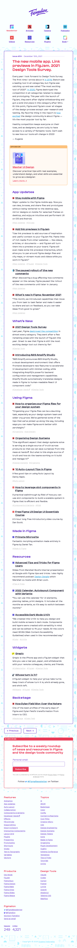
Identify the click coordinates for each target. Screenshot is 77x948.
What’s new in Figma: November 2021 (38, 294)
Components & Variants (14, 813)
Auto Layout (9, 807)
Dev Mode (8, 875)
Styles (6, 849)
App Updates (9, 804)
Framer (43, 884)
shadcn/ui (44, 893)
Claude (43, 875)
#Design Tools (41, 264)
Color (42, 810)
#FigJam (30, 264)
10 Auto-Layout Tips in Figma (33, 469)
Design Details (42, 577)
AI (41, 801)
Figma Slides (9, 893)
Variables (8, 855)
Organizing (45, 843)
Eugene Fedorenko (46, 942)
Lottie (43, 887)
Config (43, 813)
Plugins (7, 837)
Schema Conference (49, 852)
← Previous (13, 731)
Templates (44, 855)
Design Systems (47, 831)
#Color (15, 639)
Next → (30, 731)
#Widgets (16, 690)
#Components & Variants (23, 505)
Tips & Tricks (45, 858)
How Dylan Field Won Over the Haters (38, 703)
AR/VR (43, 804)
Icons (42, 837)
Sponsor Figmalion (12, 916)
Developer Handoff (12, 816)
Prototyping (9, 843)
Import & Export (11, 828)
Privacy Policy (52, 774)
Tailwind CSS (45, 896)
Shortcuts (8, 846)
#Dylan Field (29, 719)
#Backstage (17, 719)
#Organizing (17, 432)
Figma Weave (9, 896)
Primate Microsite (27, 537)
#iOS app (30, 223)
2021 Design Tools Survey (31, 327)
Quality (43, 849)
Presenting (9, 840)
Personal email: (20, 760)
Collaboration (10, 810)
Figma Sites (9, 890)
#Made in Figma (19, 549)
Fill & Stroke (9, 822)
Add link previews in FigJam (32, 229)
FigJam (7, 878)
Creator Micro (46, 822)
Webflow (44, 899)
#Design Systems (20, 463)
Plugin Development (49, 846)
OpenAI (43, 890)
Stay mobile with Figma (29, 198)
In (31, 90)
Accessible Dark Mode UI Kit (32, 614)
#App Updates (18, 223)
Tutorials (44, 861)
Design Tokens (46, 834)
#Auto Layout (18, 481)
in (48, 80)
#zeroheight (30, 432)
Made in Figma (46, 840)
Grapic (19, 653)
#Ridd (38, 505)
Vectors (7, 858)
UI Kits (43, 864)
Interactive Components (14, 831)
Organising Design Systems (32, 438)
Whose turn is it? (26, 675)
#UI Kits (23, 639)
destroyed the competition (44, 331)
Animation (8, 801)
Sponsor (16, 147)
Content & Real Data (49, 816)
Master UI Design (23, 167)
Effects (7, 819)
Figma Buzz (8, 881)
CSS (42, 825)
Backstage (45, 807)
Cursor (43, 881)
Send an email (10, 919)
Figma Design (9, 884)
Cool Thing (44, 819)
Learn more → (20, 181)
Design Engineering (48, 828)
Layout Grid (9, 834)
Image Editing (10, 825)
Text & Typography (12, 852)
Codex (43, 878)
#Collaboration (19, 668)
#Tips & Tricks (18, 584)
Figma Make (9, 887)
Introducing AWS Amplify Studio (35, 355)
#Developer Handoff (21, 390)
